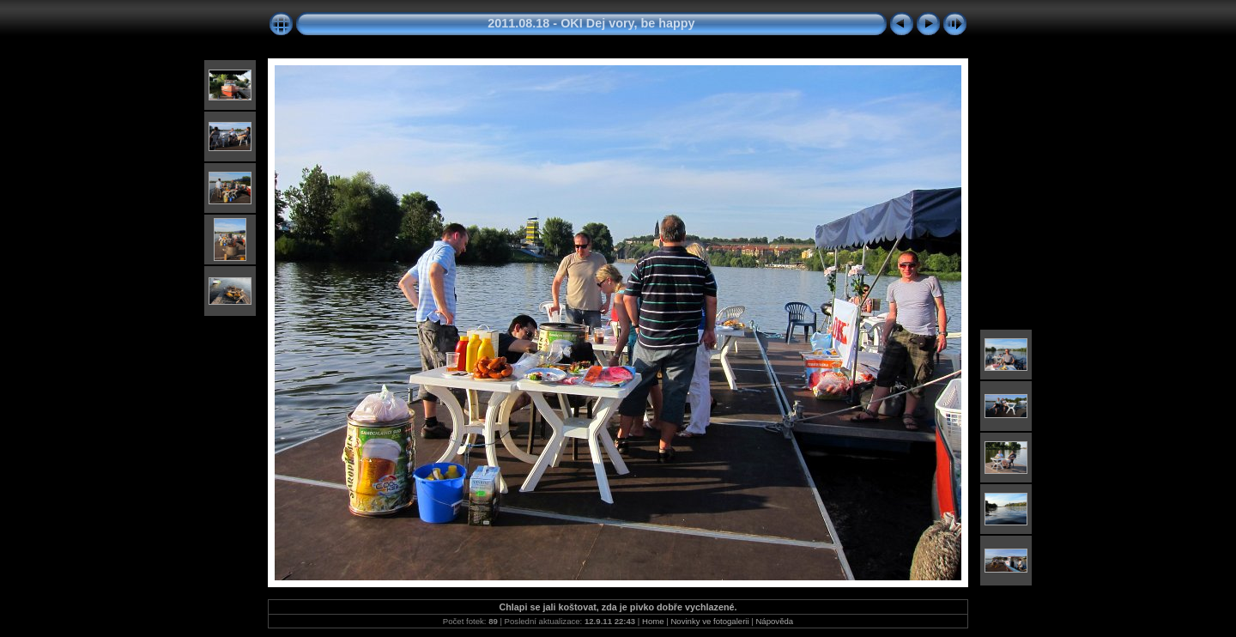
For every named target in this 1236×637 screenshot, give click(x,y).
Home (653, 621)
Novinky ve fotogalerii (709, 621)
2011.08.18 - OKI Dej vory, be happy (591, 23)
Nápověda (774, 621)
